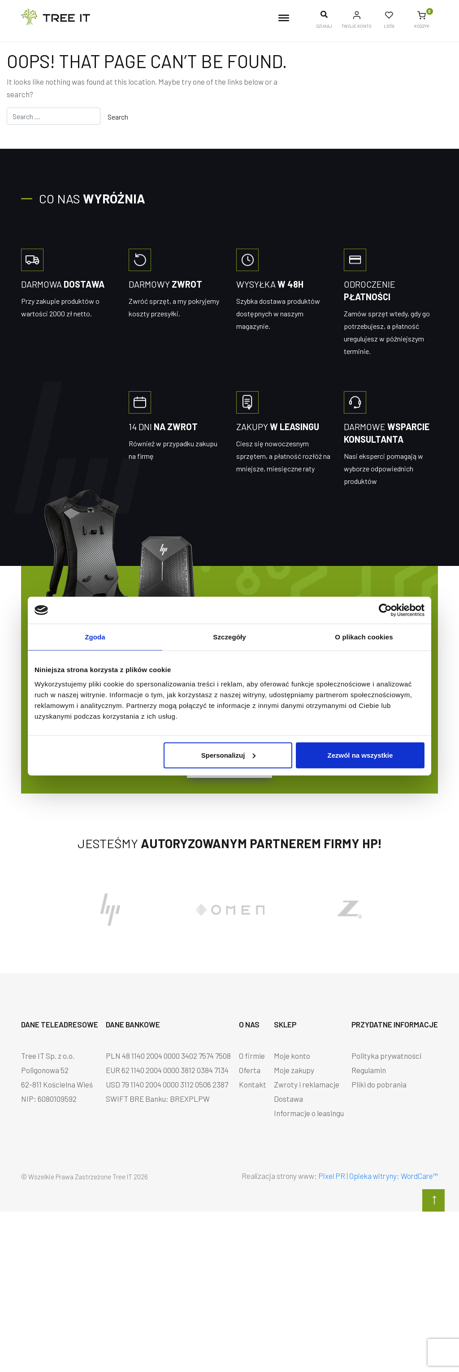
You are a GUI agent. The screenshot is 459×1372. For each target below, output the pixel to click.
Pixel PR (331, 1175)
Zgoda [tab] (95, 637)
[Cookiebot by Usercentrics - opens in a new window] (385, 610)
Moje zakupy (294, 1070)
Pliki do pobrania (379, 1084)
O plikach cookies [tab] (364, 637)
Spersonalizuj (228, 755)
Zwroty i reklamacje (306, 1084)
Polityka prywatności (386, 1055)
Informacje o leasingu (309, 1113)
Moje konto (292, 1055)
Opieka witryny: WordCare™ (393, 1175)
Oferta (249, 1070)
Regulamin (368, 1070)
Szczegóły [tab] (229, 637)
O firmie (252, 1055)
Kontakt (252, 1084)
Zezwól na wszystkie (360, 755)
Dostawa (288, 1098)
